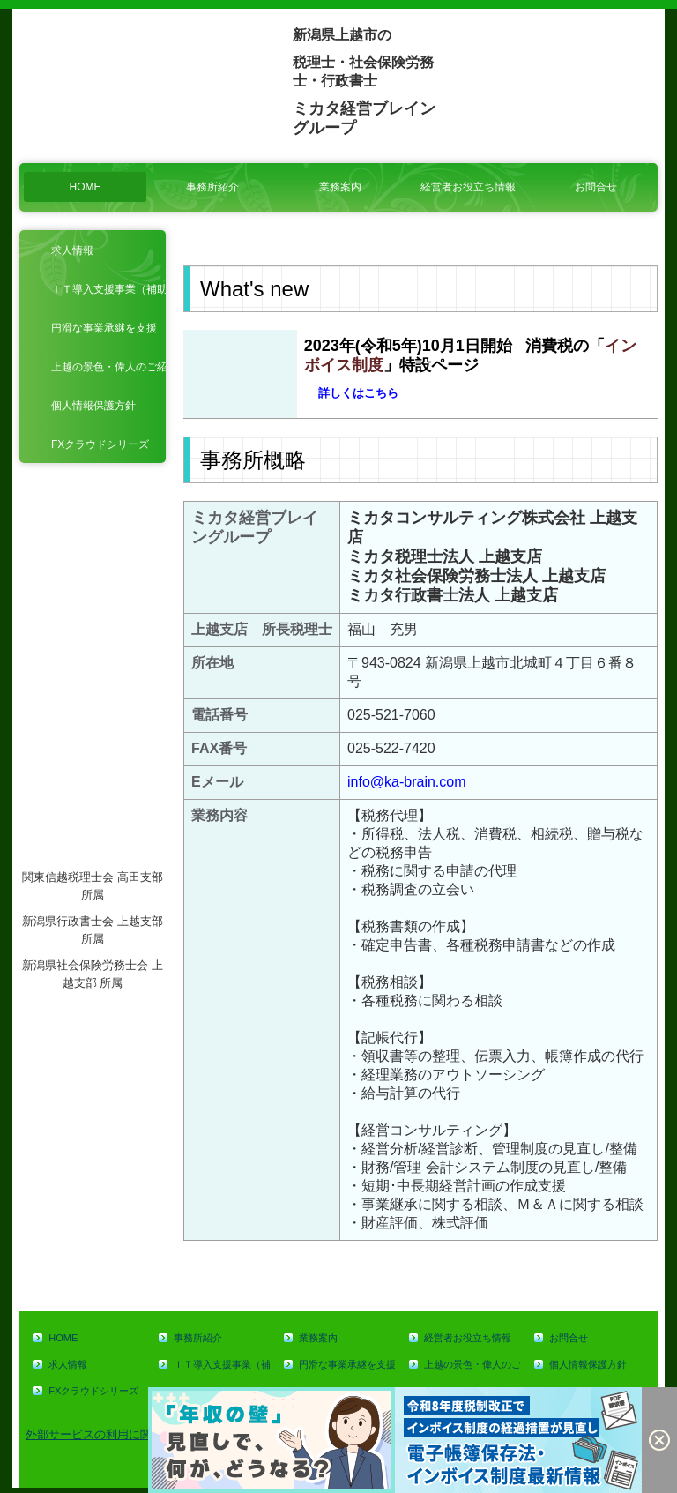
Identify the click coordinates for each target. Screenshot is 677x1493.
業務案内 (340, 187)
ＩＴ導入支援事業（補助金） (108, 289)
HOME (85, 187)
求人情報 (72, 250)
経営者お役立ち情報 (468, 187)
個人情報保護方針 (93, 405)
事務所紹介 (212, 187)
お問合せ (596, 187)
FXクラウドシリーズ (100, 444)
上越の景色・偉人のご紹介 (108, 367)
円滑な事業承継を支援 (104, 328)
